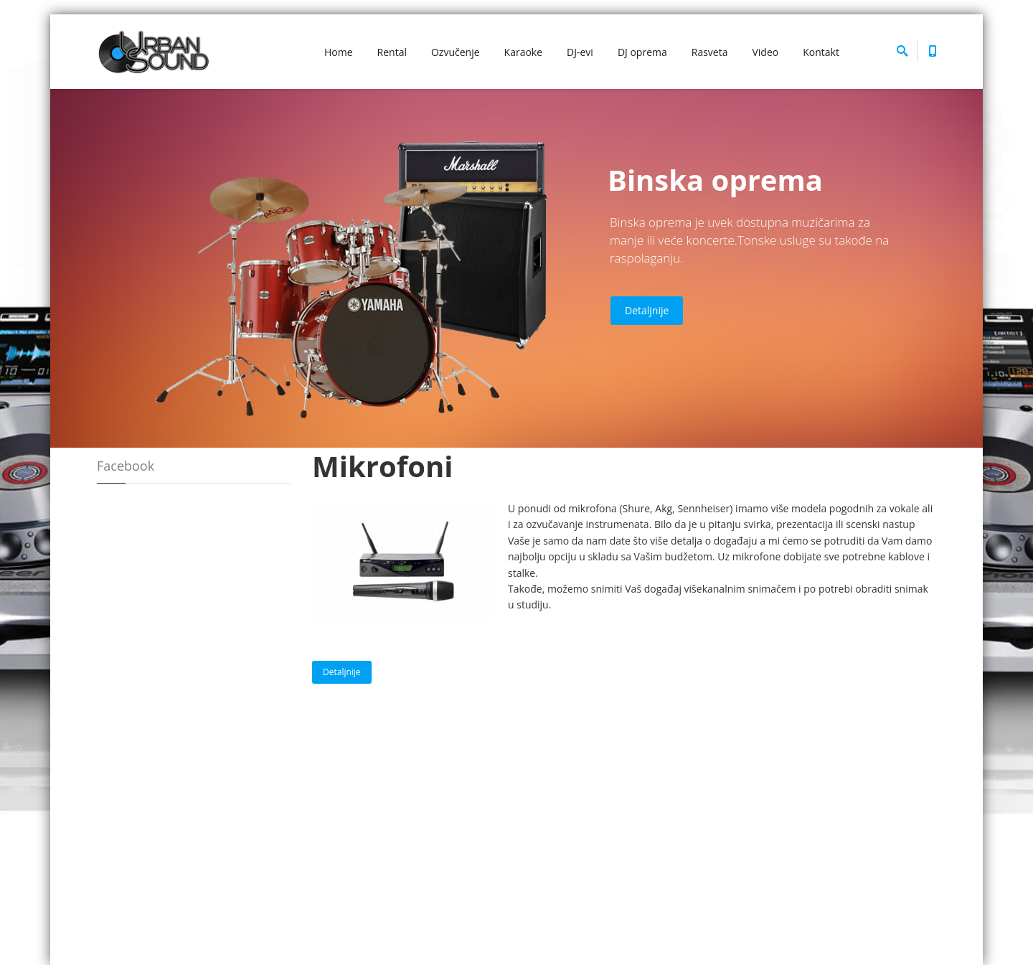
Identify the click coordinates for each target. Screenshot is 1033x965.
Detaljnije (647, 310)
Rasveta (710, 52)
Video (765, 52)
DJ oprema (642, 52)
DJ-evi (580, 52)
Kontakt (821, 52)
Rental (392, 52)
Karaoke (523, 52)
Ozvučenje (455, 52)
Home (338, 52)
